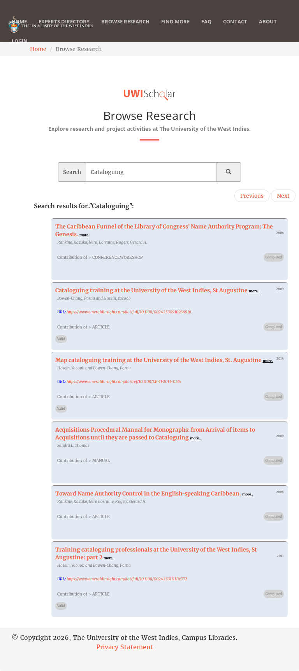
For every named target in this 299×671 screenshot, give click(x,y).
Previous (252, 195)
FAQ (206, 29)
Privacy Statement (124, 647)
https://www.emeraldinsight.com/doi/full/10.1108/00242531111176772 (127, 578)
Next (283, 195)
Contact (235, 29)
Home (19, 29)
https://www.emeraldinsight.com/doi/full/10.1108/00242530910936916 (129, 311)
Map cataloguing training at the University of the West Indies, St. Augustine (158, 360)
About (268, 29)
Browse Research (125, 29)
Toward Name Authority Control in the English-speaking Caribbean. (148, 493)
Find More (175, 29)
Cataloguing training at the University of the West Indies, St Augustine (151, 290)
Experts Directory (64, 29)
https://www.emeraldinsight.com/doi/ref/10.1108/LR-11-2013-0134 (124, 381)
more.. (84, 235)
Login (20, 48)
